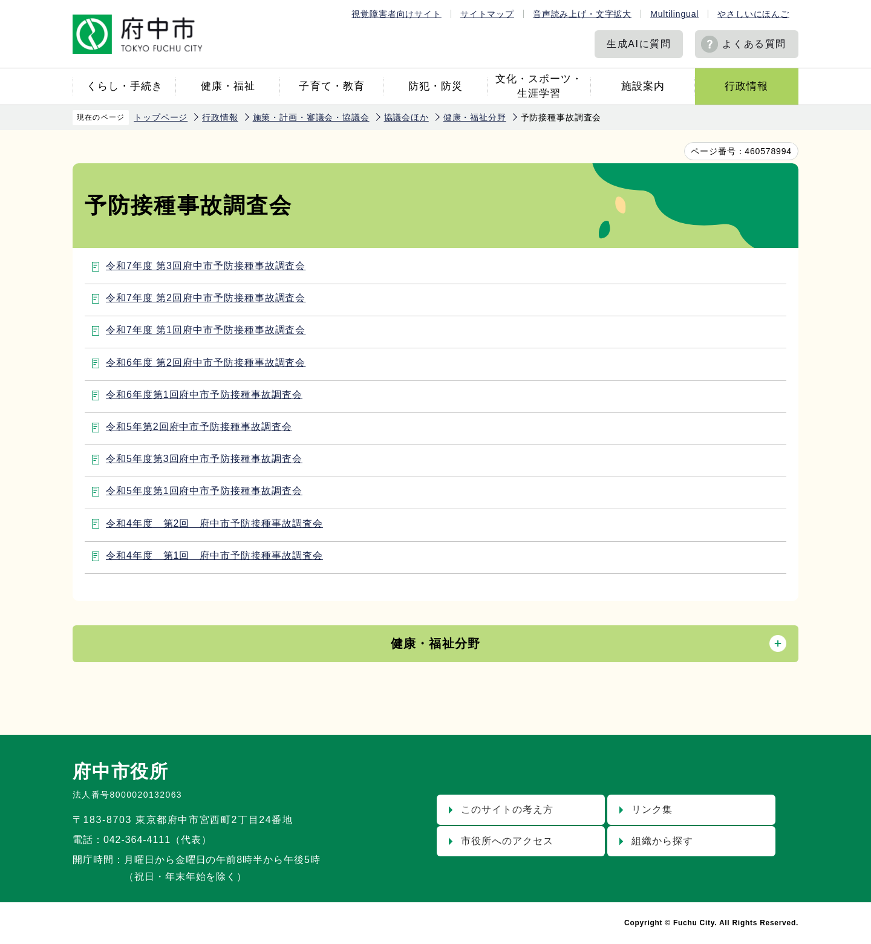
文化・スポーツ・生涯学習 (538, 86)
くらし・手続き (124, 86)
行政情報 (746, 86)
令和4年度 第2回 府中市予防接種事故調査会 (214, 523)
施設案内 (643, 86)
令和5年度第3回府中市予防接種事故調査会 (204, 459)
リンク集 (652, 809)
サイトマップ (487, 14)
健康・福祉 (228, 86)
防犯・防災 (435, 86)
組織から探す (662, 841)
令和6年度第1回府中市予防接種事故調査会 (204, 394)
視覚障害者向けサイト (396, 14)
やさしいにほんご (753, 14)
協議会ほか (406, 117)
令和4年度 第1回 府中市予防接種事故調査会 (214, 555)
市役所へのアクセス (507, 841)
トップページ (161, 117)
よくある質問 (754, 44)
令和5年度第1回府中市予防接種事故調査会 (204, 491)
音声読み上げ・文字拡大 (582, 14)
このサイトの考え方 (507, 809)
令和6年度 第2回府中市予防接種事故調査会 (205, 362)
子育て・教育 (331, 86)
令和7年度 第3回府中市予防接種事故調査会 (205, 266)
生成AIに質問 (639, 44)
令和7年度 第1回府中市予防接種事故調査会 (205, 330)
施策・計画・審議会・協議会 (311, 117)
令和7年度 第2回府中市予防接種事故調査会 (205, 298)
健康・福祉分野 (474, 117)
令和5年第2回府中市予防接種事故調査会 (199, 427)
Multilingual (674, 14)
